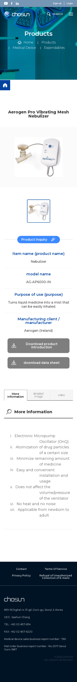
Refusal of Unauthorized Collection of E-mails (55, 576)
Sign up (57, 3)
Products (48, 42)
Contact (21, 569)
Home (28, 42)
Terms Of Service (55, 569)
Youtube (6, 3)
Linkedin (17, 3)
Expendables (54, 47)
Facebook (11, 3)
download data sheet (42, 354)
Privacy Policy (21, 575)
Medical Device (24, 47)
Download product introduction (41, 336)
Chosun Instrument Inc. (16, 14)
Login (70, 3)
